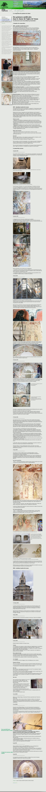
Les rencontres (16, 6)
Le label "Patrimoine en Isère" (6, 21)
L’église (15, 5)
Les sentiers (16, 4)
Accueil (15, 1)
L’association (16, 2)
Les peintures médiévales (5, 20)
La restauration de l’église (5, 19)
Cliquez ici (15, 780)
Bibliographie (3, 23)
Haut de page (15, 782)
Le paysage (16, 3)
